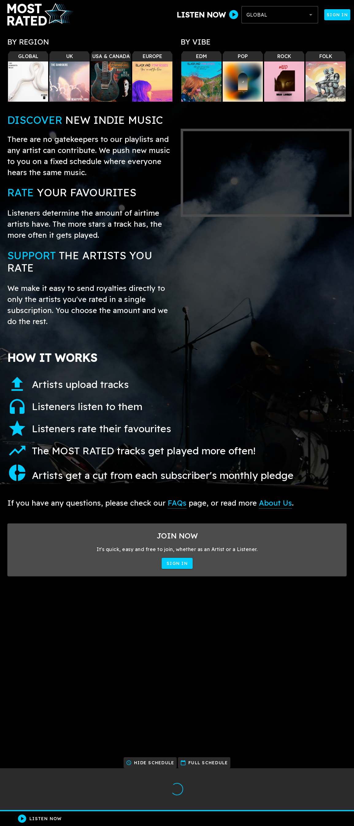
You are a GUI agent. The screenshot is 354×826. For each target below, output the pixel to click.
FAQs (177, 502)
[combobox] (279, 14)
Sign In (337, 14)
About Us (275, 502)
